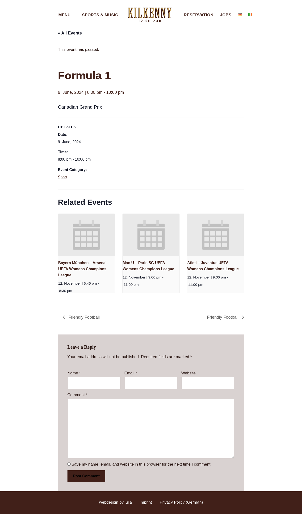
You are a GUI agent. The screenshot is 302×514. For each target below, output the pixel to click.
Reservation (198, 15)
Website (188, 373)
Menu (65, 15)
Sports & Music (100, 15)
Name (74, 373)
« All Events (70, 33)
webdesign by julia (115, 502)
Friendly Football (83, 317)
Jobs (225, 15)
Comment (77, 395)
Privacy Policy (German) (181, 502)
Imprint (146, 502)
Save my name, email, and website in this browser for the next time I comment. (141, 464)
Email (130, 373)
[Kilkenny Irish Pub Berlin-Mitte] (151, 15)
